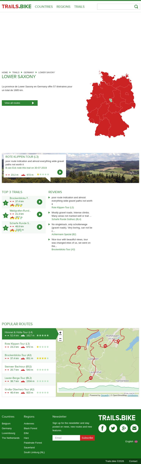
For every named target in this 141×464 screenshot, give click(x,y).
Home (5, 72)
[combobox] (127, 441)
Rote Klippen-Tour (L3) (63, 207)
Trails (79, 7)
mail (134, 428)
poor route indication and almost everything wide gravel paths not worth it (72, 200)
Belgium (6, 423)
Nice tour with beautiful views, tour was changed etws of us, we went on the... (71, 242)
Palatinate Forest (33, 442)
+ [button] (60, 333)
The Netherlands (10, 438)
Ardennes (29, 423)
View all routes (12, 103)
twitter (113, 428)
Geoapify (105, 395)
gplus (124, 428)
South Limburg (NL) (34, 452)
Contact (133, 461)
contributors (133, 395)
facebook (102, 428)
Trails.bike (16, 6)
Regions (63, 7)
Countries (44, 7)
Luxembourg (8, 433)
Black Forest (30, 428)
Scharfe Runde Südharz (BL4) (66, 219)
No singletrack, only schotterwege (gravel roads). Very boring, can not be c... (72, 227)
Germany (29, 72)
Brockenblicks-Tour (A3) (63, 249)
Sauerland (29, 447)
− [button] (60, 339)
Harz (26, 438)
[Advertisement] (70, 40)
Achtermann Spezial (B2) (64, 234)
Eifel (26, 433)
